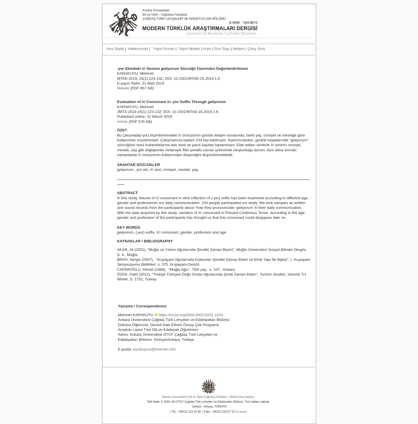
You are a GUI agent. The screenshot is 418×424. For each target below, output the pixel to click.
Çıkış (252, 49)
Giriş (261, 49)
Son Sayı (222, 49)
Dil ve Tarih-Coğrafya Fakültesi (208, 396)
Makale (123, 88)
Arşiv (207, 49)
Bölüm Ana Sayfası (242, 396)
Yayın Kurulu (164, 49)
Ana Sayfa (116, 49)
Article (122, 121)
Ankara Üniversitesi (174, 396)
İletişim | (240, 49)
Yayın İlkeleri (189, 49)
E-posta (241, 411)
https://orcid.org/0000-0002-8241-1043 (191, 315)
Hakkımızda (138, 49)
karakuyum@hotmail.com (154, 349)
